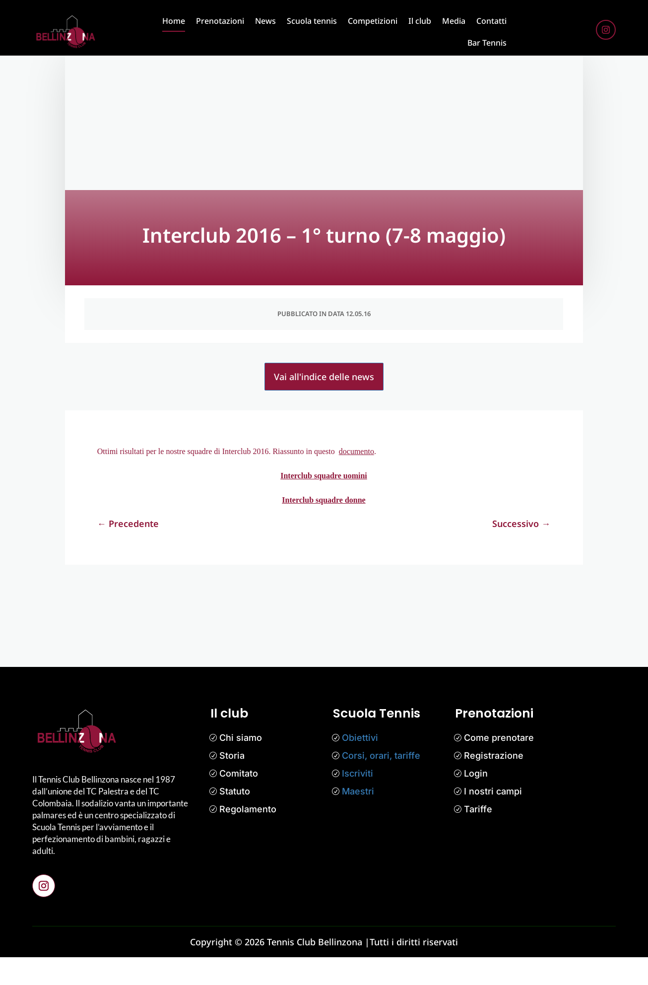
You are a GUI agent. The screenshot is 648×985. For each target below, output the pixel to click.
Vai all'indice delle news (324, 404)
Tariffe (478, 837)
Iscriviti (357, 801)
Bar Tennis (487, 42)
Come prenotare (499, 765)
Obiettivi (360, 765)
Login (476, 801)
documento (356, 479)
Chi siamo (240, 765)
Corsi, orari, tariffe (381, 783)
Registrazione (493, 783)
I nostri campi (493, 819)
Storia (232, 783)
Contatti (491, 20)
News (265, 20)
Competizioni (372, 20)
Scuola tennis (312, 20)
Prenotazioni (220, 20)
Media (453, 20)
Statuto (234, 819)
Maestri (358, 819)
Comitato (238, 801)
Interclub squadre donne (323, 528)
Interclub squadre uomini (323, 503)
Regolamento (247, 837)
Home (173, 20)
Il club (419, 20)
